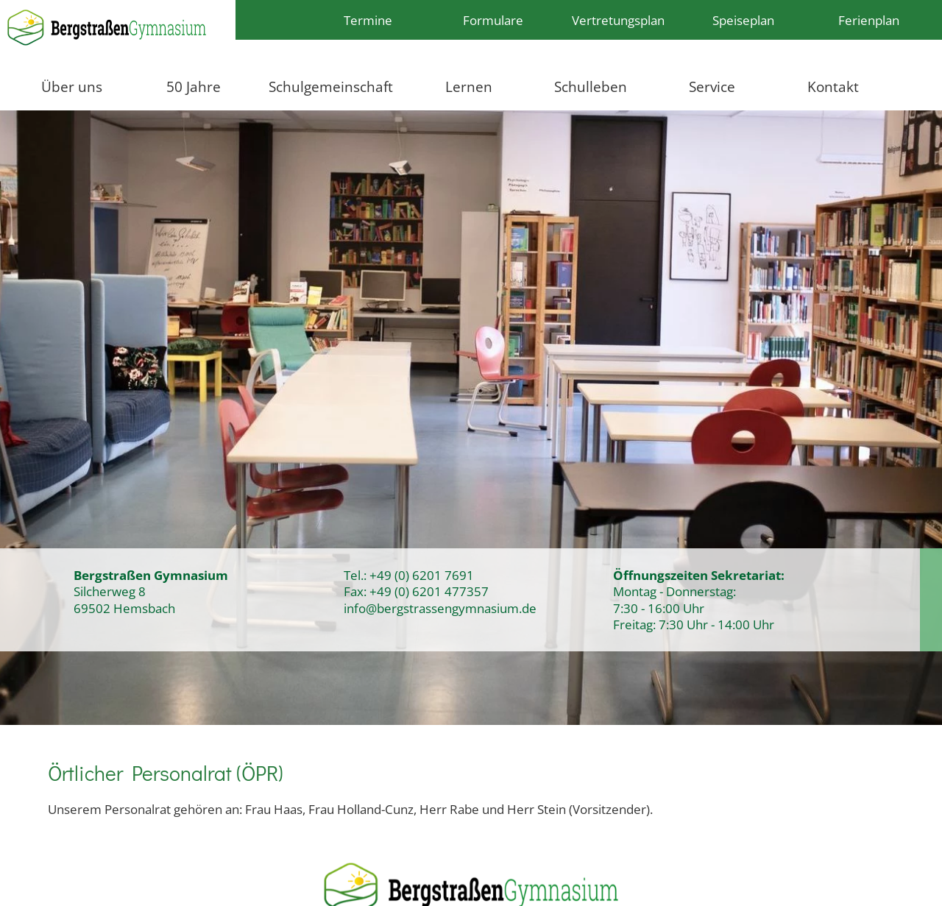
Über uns (71, 86)
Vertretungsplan (618, 20)
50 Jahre (193, 86)
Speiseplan (743, 20)
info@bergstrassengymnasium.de (440, 608)
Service (712, 86)
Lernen (468, 86)
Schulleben (590, 86)
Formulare (493, 20)
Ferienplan (868, 20)
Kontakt (833, 86)
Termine (368, 20)
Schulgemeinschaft (331, 86)
